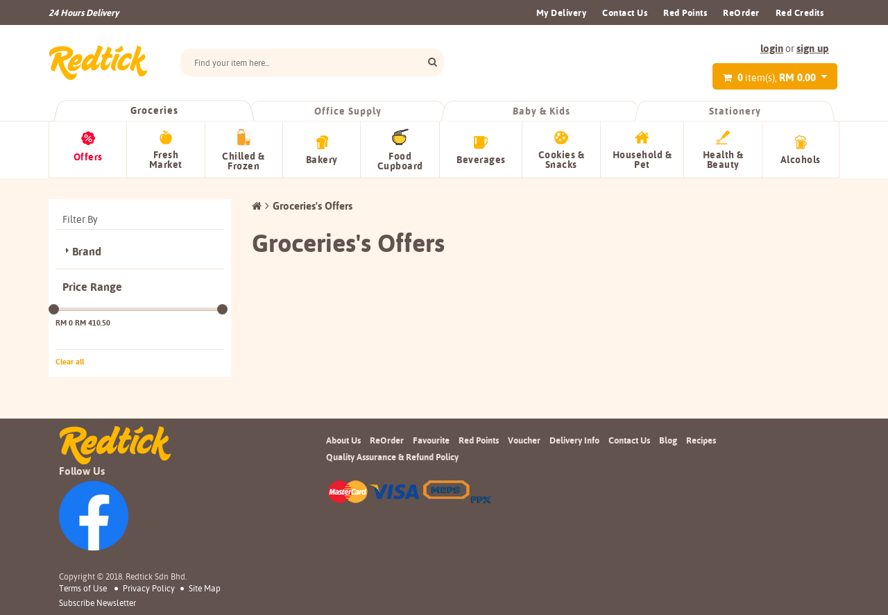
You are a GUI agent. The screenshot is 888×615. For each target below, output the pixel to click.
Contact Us (624, 12)
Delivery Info (574, 440)
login (771, 48)
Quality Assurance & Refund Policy (392, 456)
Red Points (685, 12)
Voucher (524, 440)
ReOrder (741, 12)
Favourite (431, 440)
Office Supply (348, 111)
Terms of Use (83, 588)
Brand (86, 251)
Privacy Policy (149, 588)
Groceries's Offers (312, 205)
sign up (812, 48)
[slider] (54, 309)
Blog (668, 440)
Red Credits (800, 12)
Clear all (70, 362)
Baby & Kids (541, 111)
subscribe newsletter (97, 603)
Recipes (701, 440)
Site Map (205, 588)
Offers (88, 157)
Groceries (154, 110)
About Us (343, 440)
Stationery (734, 111)
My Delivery (561, 12)
